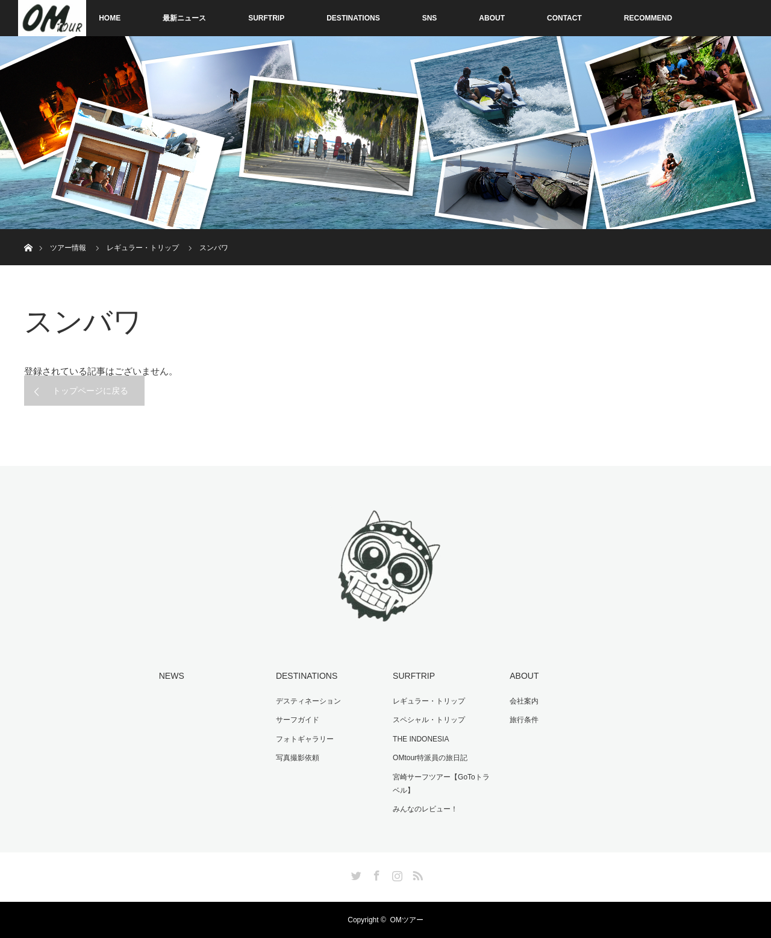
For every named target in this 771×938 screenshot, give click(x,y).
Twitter (355, 873)
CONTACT (564, 18)
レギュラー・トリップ (429, 701)
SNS (429, 18)
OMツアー (406, 920)
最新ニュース (184, 18)
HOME (109, 18)
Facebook (375, 873)
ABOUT (492, 18)
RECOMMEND (648, 18)
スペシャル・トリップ (429, 720)
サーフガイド (297, 720)
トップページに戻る (90, 390)
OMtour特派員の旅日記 (430, 758)
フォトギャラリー (305, 739)
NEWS (171, 676)
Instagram (396, 873)
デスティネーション (308, 701)
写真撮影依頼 (297, 758)
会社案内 (524, 701)
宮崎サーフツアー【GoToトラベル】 (441, 784)
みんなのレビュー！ (425, 809)
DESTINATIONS (352, 18)
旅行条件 (524, 720)
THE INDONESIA (421, 739)
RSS (416, 873)
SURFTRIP (266, 18)
